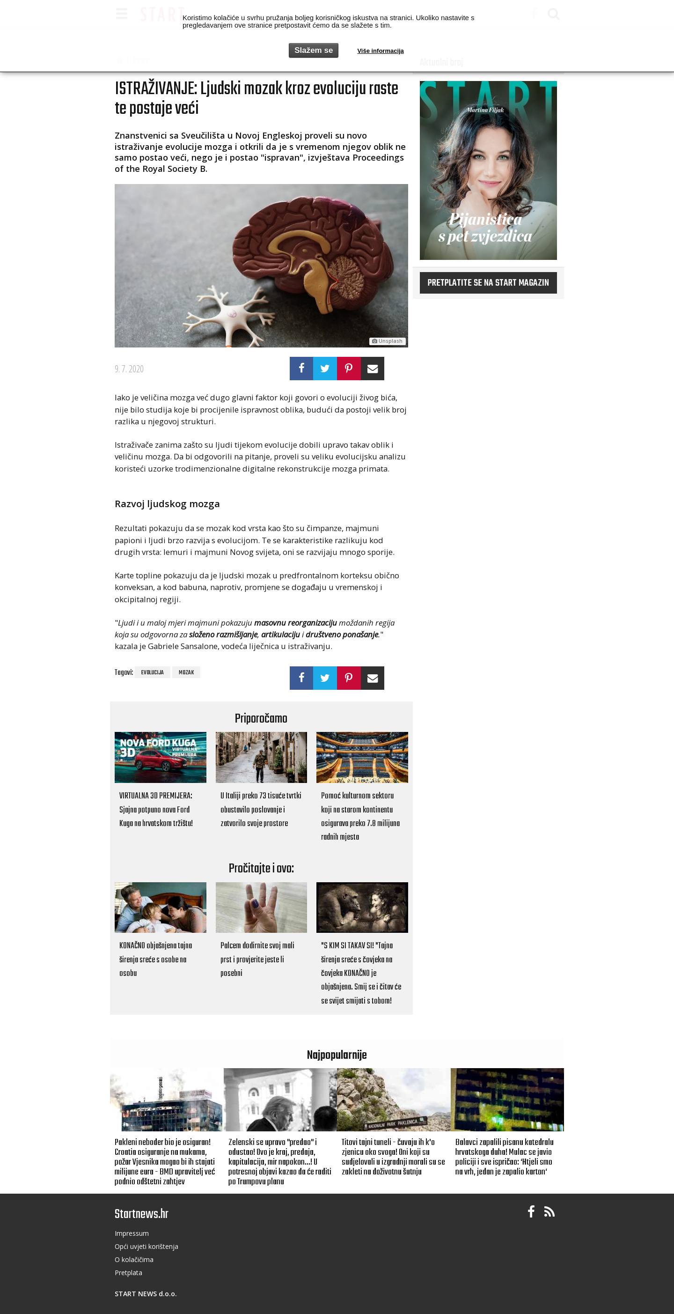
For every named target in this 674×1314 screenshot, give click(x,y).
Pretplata (128, 1272)
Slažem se (313, 50)
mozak (186, 673)
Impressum (132, 1233)
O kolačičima (134, 1259)
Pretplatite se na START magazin (488, 283)
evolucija (152, 673)
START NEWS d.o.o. (146, 1293)
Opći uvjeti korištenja (146, 1246)
